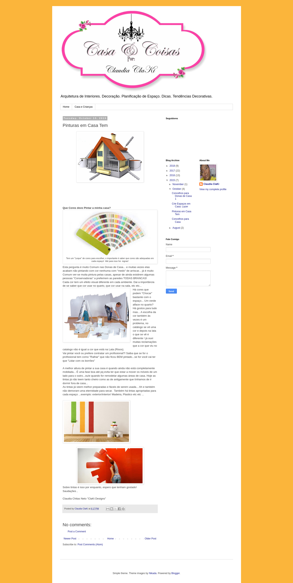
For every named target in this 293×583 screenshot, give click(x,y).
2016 (173, 175)
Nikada (152, 573)
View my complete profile (212, 189)
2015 (173, 180)
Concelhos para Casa (180, 220)
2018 (173, 165)
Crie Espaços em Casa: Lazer (181, 205)
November (178, 184)
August (176, 227)
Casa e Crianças (84, 106)
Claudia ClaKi (211, 184)
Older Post (150, 538)
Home (66, 106)
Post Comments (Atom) (90, 544)
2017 (173, 170)
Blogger (175, 573)
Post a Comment (77, 531)
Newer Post (70, 538)
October (177, 189)
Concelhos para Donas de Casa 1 (182, 196)
